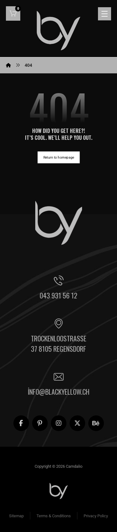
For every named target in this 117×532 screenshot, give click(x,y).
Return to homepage (58, 157)
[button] (13, 13)
